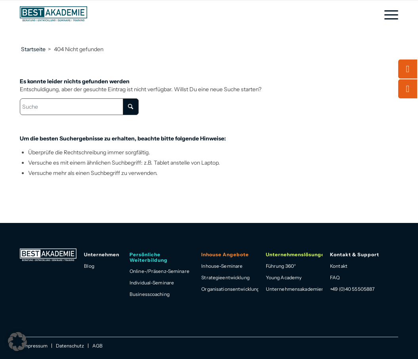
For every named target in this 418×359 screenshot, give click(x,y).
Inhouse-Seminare (221, 266)
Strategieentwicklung (225, 277)
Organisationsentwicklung (229, 289)
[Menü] (388, 14)
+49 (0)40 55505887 (352, 289)
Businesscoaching (150, 294)
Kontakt (338, 266)
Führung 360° (281, 266)
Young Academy (284, 277)
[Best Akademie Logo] (53, 13)
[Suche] (79, 106)
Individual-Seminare (152, 283)
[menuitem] (388, 14)
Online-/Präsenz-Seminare (159, 271)
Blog (89, 266)
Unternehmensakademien (294, 289)
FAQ (335, 277)
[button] (17, 341)
